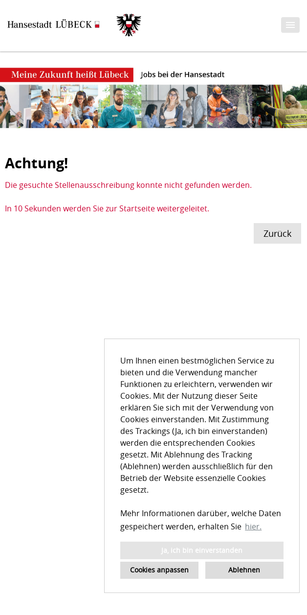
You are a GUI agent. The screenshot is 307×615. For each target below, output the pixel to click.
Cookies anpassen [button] (159, 569)
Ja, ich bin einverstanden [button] (201, 550)
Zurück (277, 233)
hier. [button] (253, 526)
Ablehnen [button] (244, 569)
